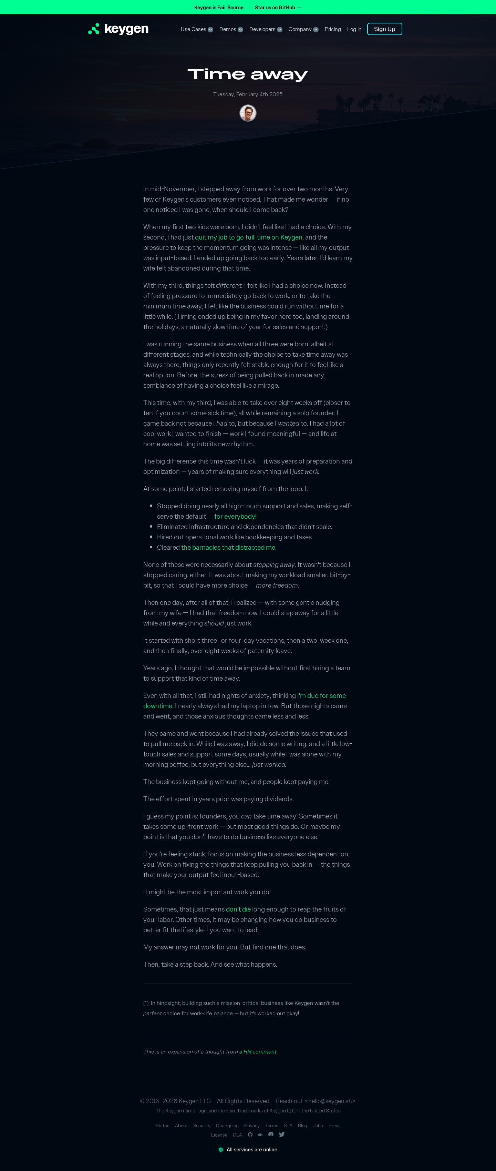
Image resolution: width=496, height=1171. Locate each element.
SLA (288, 1125)
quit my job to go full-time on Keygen (248, 237)
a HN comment (258, 1052)
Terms (271, 1125)
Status (162, 1125)
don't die (238, 909)
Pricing (333, 29)
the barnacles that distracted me (228, 547)
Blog (302, 1125)
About (181, 1125)
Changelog (227, 1125)
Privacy (252, 1125)
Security (201, 1125)
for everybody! (235, 516)
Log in (354, 29)
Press (335, 1125)
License (219, 1135)
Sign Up (384, 28)
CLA (237, 1135)
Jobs (318, 1125)
